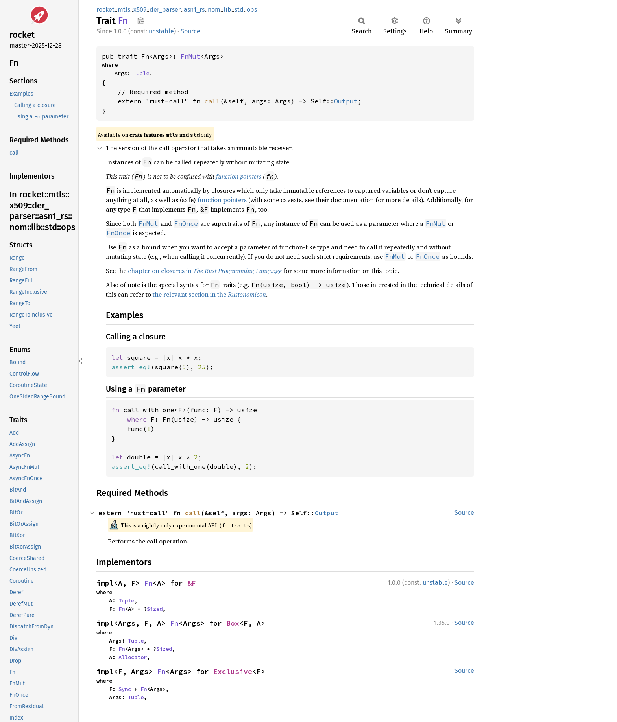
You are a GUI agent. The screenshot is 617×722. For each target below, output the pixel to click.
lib (227, 9)
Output (346, 101)
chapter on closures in (205, 270)
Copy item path (140, 20)
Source (190, 31)
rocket (105, 9)
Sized (155, 608)
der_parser (165, 9)
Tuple (141, 73)
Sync (124, 689)
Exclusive (232, 671)
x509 (139, 9)
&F (191, 583)
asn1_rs (194, 9)
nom (214, 9)
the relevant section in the (209, 294)
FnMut (190, 56)
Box (232, 623)
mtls (124, 9)
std (239, 9)
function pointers (238, 176)
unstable (161, 31)
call (212, 101)
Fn (148, 583)
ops (252, 9)
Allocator (132, 657)
